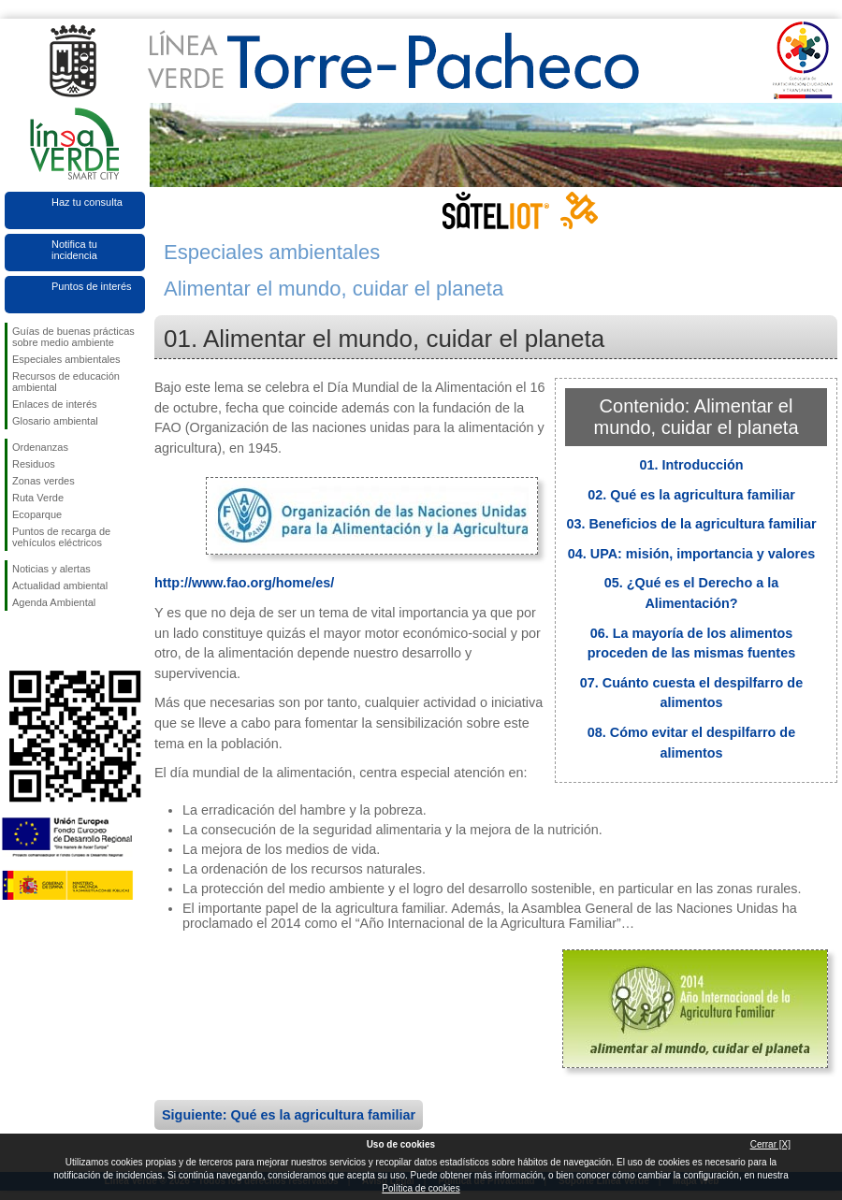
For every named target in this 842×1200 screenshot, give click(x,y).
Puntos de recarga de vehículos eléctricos (61, 537)
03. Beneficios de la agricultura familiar (691, 523)
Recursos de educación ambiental (66, 381)
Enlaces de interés (54, 404)
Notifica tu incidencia (74, 250)
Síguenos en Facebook (16, 640)
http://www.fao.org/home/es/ (244, 582)
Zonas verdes (43, 480)
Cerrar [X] (770, 1144)
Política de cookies (420, 1188)
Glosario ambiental (55, 421)
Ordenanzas (40, 447)
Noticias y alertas (51, 568)
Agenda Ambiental (53, 602)
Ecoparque (37, 514)
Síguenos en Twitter (47, 640)
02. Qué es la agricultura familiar (691, 494)
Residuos (33, 464)
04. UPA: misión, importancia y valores (691, 553)
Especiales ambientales (66, 359)
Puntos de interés (91, 286)
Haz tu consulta (87, 202)
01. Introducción (691, 464)
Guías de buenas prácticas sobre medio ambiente (73, 336)
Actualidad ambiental (60, 585)
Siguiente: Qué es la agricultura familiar (288, 1114)
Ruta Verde (38, 497)
